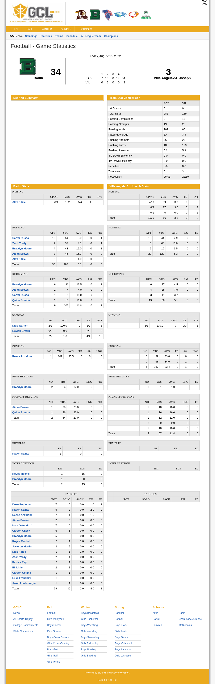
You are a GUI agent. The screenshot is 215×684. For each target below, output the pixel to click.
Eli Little (17, 567)
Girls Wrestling (89, 631)
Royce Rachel (21, 473)
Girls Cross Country (58, 643)
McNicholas (185, 625)
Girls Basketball (89, 619)
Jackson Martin (22, 546)
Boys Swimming (90, 637)
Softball (119, 619)
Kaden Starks (20, 453)
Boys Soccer (54, 625)
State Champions (23, 631)
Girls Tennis (53, 661)
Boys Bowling (88, 649)
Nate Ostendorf (21, 525)
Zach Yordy (19, 243)
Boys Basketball (90, 613)
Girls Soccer (54, 631)
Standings (31, 36)
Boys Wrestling (89, 625)
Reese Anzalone (22, 356)
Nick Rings (19, 551)
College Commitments (25, 625)
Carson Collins (21, 572)
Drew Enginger (21, 504)
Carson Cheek (21, 530)
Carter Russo (20, 238)
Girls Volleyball (55, 619)
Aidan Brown (20, 253)
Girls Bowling (88, 655)
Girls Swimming (89, 643)
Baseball (120, 613)
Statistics (46, 36)
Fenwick (157, 625)
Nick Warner (20, 325)
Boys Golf (52, 649)
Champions (111, 36)
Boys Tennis (121, 637)
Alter (155, 613)
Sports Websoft (120, 672)
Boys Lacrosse (123, 649)
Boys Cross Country (58, 637)
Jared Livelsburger (24, 583)
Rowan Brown (21, 330)
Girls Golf (52, 655)
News (16, 613)
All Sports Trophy (23, 619)
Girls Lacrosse (123, 655)
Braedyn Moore (22, 248)
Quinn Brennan (21, 300)
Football (51, 613)
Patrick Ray (19, 562)
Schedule (71, 36)
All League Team (91, 36)
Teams (59, 36)
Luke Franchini (21, 578)
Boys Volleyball (123, 643)
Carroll (156, 619)
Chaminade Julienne (190, 619)
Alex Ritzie (19, 202)
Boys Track (121, 625)
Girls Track (121, 631)
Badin (182, 613)
